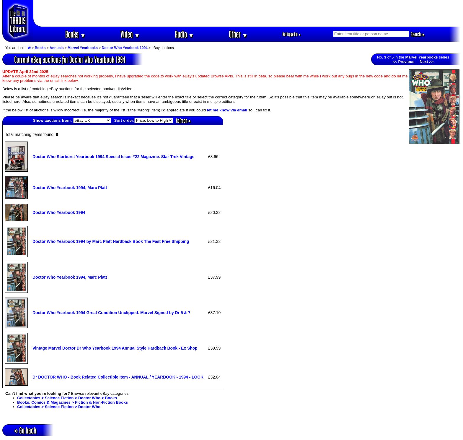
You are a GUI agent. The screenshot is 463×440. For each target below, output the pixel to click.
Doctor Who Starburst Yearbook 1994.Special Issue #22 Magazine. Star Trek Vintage (113, 156)
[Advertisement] (247, 13)
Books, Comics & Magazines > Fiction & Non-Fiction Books (72, 402)
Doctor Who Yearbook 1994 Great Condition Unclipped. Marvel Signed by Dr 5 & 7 (111, 312)
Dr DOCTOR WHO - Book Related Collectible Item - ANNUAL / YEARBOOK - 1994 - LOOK (117, 377)
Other (238, 34)
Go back (25, 430)
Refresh (183, 120)
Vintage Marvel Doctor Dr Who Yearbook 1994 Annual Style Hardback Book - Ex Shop (115, 348)
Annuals (56, 48)
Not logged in (292, 34)
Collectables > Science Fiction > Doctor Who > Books (67, 398)
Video (130, 34)
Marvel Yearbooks (83, 48)
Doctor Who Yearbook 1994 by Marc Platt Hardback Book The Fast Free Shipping (110, 241)
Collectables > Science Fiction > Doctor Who (58, 407)
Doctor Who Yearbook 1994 (125, 48)
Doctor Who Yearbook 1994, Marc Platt (69, 187)
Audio (184, 34)
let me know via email (227, 110)
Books (75, 34)
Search (417, 34)
